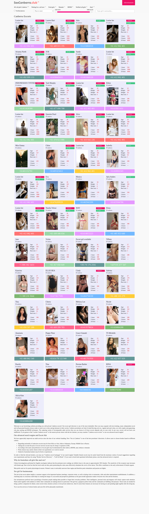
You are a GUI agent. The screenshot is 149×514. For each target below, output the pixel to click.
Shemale (62, 7)
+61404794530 (86, 296)
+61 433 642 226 (87, 139)
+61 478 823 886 (57, 139)
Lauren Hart (50, 20)
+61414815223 (86, 233)
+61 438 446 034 (57, 233)
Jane (17, 239)
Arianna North (20, 52)
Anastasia (19, 333)
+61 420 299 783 (57, 327)
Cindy (78, 271)
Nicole (108, 302)
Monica (79, 177)
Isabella (109, 145)
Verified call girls (81, 7)
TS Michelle (110, 333)
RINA (108, 364)
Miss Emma (19, 145)
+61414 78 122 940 (58, 358)
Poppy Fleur (50, 333)
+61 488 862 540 (26, 358)
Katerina (18, 271)
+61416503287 (25, 390)
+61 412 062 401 (26, 46)
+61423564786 (116, 202)
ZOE (47, 52)
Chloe (48, 145)
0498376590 (115, 390)
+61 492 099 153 (26, 77)
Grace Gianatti (81, 333)
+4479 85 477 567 (118, 265)
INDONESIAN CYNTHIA (25, 83)
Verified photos (19, 11)
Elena (108, 208)
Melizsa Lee (80, 302)
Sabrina (109, 271)
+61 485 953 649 (117, 233)
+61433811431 (116, 108)
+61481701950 (86, 358)
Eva (47, 177)
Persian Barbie (81, 364)
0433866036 (85, 390)
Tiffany (109, 239)
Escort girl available (83, 239)
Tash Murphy (51, 83)
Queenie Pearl (51, 114)
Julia (77, 20)
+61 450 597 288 (26, 327)
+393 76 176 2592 (88, 265)
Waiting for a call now (38, 7)
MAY (78, 208)
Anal (92, 7)
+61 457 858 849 (57, 265)
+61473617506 (56, 296)
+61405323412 (56, 171)
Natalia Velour (51, 208)
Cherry (48, 302)
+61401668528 (86, 77)
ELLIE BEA (50, 271)
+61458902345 (116, 171)
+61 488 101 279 (117, 296)
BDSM (70, 7)
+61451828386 (25, 108)
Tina (17, 302)
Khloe (108, 83)
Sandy (78, 52)
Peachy (18, 364)
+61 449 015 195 (57, 46)
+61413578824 (86, 327)
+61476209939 (56, 202)
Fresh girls (52, 7)
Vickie (48, 239)
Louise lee (19, 20)
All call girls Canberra (21, 7)
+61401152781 (25, 171)
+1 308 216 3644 (26, 296)
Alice (78, 114)
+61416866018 (86, 46)
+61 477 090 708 (57, 108)
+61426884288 (116, 327)
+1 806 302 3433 (26, 265)
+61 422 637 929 (117, 358)
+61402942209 (86, 202)
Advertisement (128, 3)
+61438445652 (56, 77)
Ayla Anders (110, 177)
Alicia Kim (19, 396)
